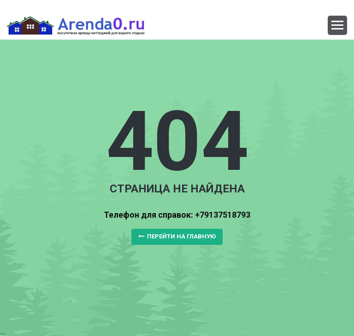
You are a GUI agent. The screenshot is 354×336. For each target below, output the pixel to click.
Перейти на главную (177, 236)
